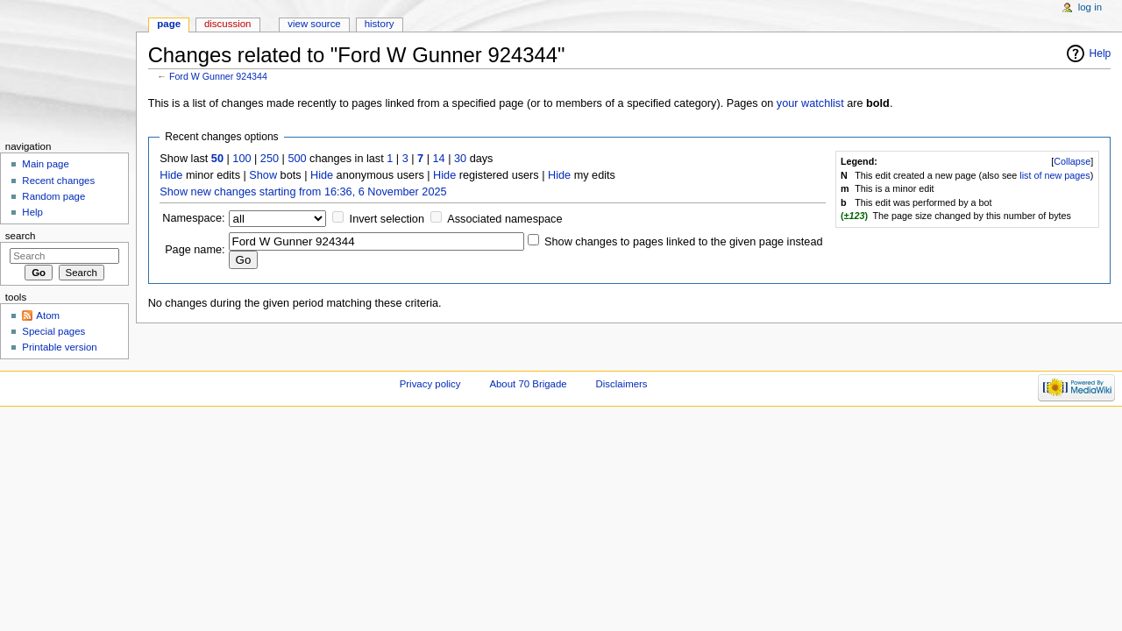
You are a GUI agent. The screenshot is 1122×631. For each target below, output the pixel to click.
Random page (53, 196)
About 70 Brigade (527, 384)
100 (241, 158)
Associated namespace (504, 219)
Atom (48, 315)
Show (263, 175)
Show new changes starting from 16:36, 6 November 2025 (303, 192)
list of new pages (1054, 175)
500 (297, 158)
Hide (171, 175)
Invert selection (387, 219)
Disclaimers (622, 384)
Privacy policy (430, 384)
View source (314, 23)
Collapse (1072, 161)
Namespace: (193, 218)
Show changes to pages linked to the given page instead (683, 242)
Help (1100, 53)
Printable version (59, 347)
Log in (1090, 7)
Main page (45, 164)
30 (460, 158)
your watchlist (810, 103)
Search (20, 235)
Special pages (53, 331)
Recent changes (58, 180)
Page (169, 23)
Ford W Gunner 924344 (218, 76)
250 (269, 158)
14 (439, 158)
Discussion (227, 23)
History (379, 23)
